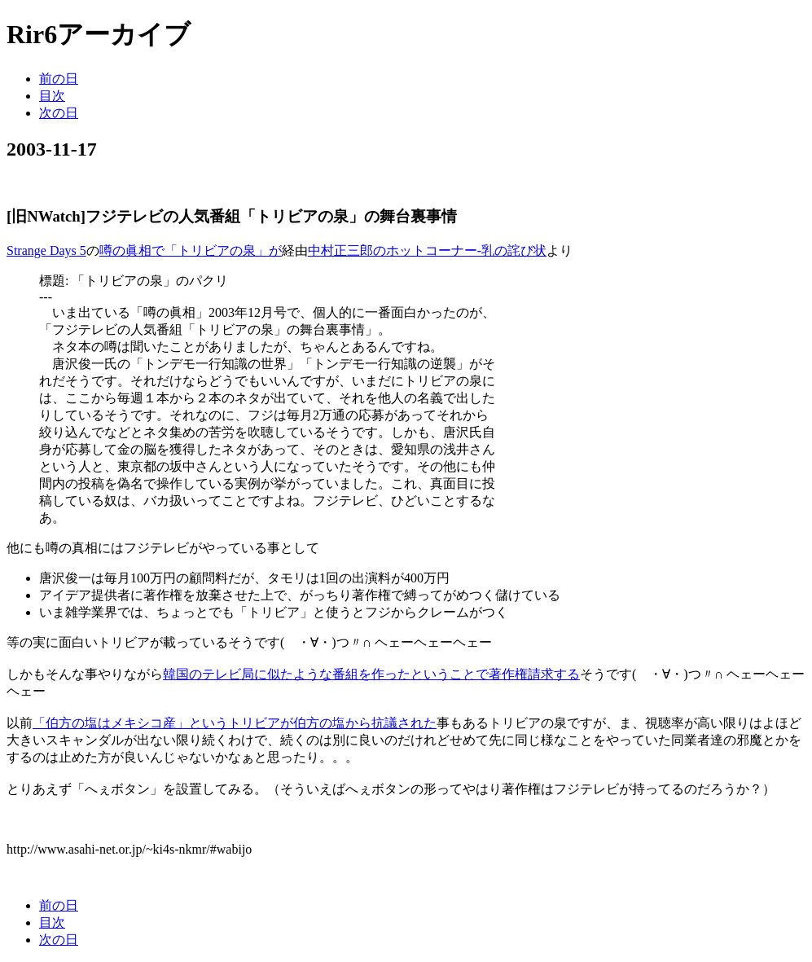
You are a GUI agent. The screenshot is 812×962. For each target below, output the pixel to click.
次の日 (58, 113)
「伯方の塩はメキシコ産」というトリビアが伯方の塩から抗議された (235, 723)
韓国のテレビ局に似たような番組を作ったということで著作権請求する (371, 674)
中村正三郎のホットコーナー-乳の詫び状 (427, 250)
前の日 (58, 79)
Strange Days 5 (46, 250)
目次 (52, 96)
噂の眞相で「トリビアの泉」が (190, 250)
